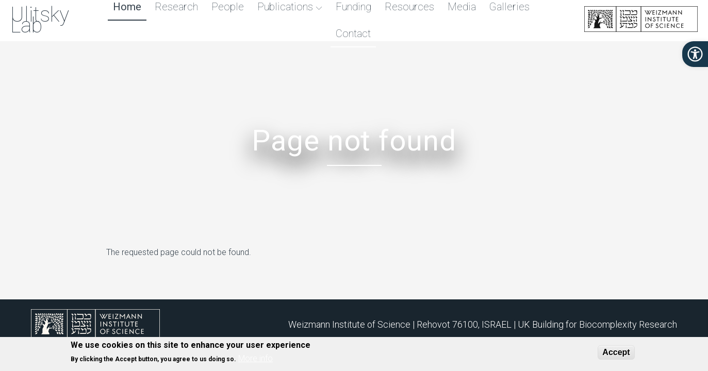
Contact (352, 33)
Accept (616, 352)
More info (255, 358)
